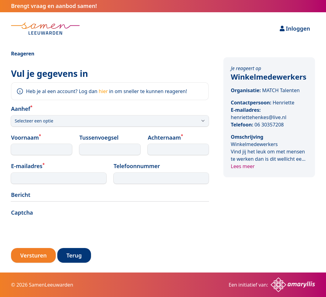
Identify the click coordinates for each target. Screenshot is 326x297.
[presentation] (57, 231)
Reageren (22, 53)
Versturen (33, 255)
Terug (74, 255)
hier (103, 91)
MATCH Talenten (281, 90)
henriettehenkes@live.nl (258, 117)
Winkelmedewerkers (268, 77)
